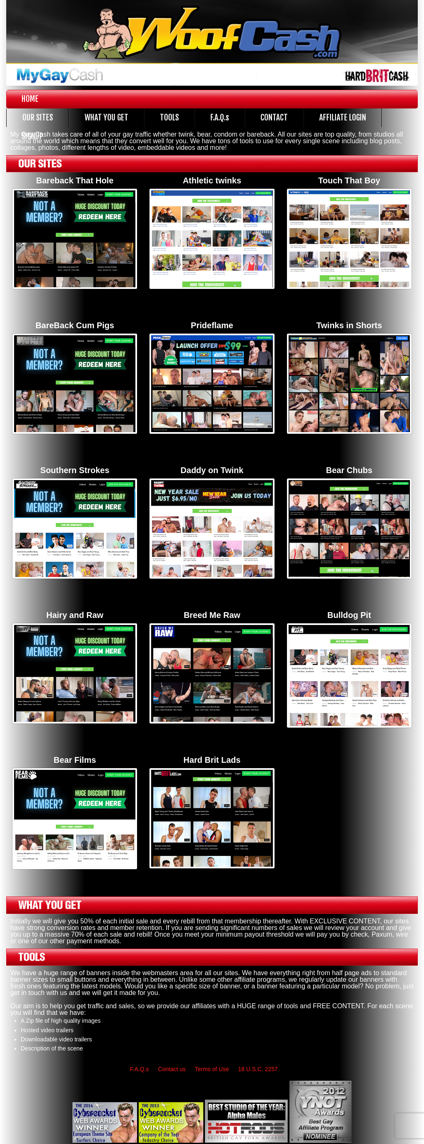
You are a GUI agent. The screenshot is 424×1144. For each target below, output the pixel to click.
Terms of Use (212, 1069)
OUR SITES (37, 118)
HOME (30, 99)
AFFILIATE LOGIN (342, 118)
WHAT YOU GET (106, 118)
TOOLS (169, 118)
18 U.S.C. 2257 (258, 1069)
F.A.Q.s (219, 118)
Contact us (172, 1069)
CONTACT (274, 118)
